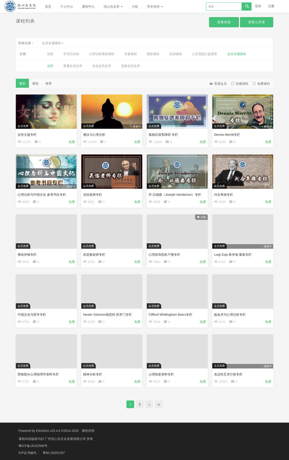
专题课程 (130, 54)
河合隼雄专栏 (223, 194)
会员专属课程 (53, 43)
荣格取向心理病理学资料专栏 (38, 374)
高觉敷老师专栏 (94, 254)
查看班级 (224, 22)
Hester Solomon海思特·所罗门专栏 (107, 314)
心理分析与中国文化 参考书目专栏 (42, 194)
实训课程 (175, 54)
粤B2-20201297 (54, 452)
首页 (48, 6)
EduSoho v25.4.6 (48, 430)
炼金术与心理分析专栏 (230, 314)
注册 (271, 6)
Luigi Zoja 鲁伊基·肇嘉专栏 (233, 254)
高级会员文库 (130, 66)
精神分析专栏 (92, 374)
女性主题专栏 (27, 134)
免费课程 (261, 83)
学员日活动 (71, 54)
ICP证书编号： (29, 452)
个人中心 (66, 6)
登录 (258, 6)
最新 (22, 83)
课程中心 (88, 6)
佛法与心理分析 (94, 134)
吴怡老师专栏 (92, 194)
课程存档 (88, 430)
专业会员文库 (101, 66)
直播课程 (239, 83)
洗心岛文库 (113, 6)
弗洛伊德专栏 (27, 254)
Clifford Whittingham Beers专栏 (170, 314)
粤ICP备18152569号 (33, 445)
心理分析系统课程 (101, 54)
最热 (35, 83)
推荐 (48, 83)
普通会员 (218, 83)
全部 (50, 54)
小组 (135, 6)
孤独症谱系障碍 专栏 (163, 134)
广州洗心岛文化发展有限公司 (66, 438)
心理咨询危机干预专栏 (164, 254)
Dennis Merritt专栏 (227, 134)
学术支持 (155, 6)
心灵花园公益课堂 (204, 54)
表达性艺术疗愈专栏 (228, 374)
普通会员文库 (72, 66)
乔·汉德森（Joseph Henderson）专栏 (175, 194)
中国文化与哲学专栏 (32, 314)
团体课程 (153, 54)
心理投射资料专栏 (161, 374)
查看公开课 (256, 22)
